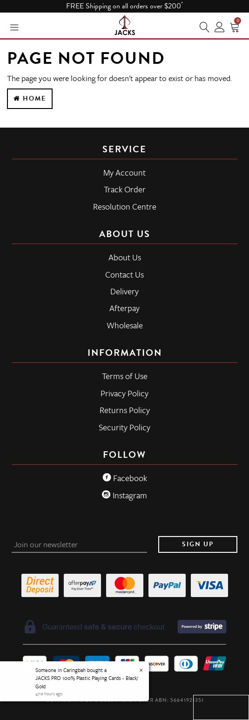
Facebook (124, 478)
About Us (124, 257)
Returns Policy (125, 410)
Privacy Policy (124, 393)
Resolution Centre (124, 206)
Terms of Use (125, 376)
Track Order (125, 189)
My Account (124, 172)
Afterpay (124, 308)
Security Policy (124, 427)
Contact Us (124, 274)
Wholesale (125, 325)
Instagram (124, 495)
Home (29, 98)
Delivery (124, 291)
